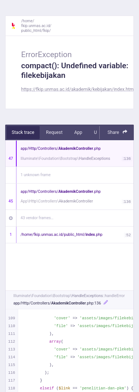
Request (54, 132)
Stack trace (23, 132)
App (78, 132)
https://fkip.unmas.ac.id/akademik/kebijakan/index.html (78, 89)
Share (117, 132)
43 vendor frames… (37, 217)
